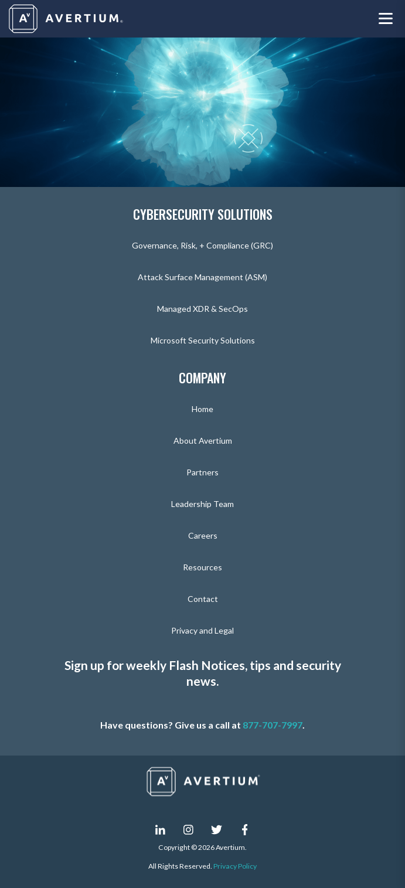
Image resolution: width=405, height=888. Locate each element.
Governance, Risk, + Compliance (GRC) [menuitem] (202, 245)
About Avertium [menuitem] (202, 440)
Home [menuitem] (202, 409)
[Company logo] (66, 18)
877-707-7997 (272, 724)
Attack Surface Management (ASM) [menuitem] (202, 277)
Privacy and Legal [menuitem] (202, 630)
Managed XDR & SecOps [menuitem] (202, 309)
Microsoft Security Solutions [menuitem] (203, 340)
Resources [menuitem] (202, 567)
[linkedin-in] (160, 829)
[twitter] (217, 829)
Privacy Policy (235, 866)
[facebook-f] (245, 829)
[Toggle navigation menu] (386, 19)
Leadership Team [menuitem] (202, 504)
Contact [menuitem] (203, 599)
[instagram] (188, 829)
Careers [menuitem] (202, 535)
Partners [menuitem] (202, 472)
